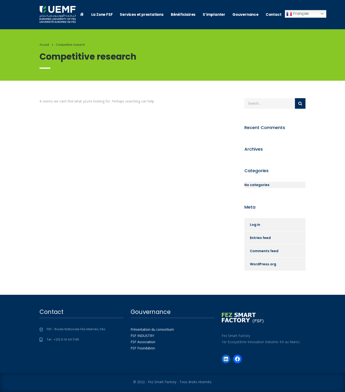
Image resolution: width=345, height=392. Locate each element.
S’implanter (214, 14)
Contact (274, 14)
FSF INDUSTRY (142, 335)
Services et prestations (141, 14)
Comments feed (264, 251)
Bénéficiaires (183, 14)
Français (297, 14)
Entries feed (260, 237)
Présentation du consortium (152, 329)
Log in (255, 224)
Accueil (44, 45)
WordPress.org (263, 264)
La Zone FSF (102, 14)
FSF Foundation (143, 348)
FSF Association (143, 342)
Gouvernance (245, 14)
